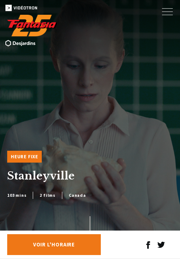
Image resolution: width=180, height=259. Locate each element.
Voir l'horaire (54, 244)
